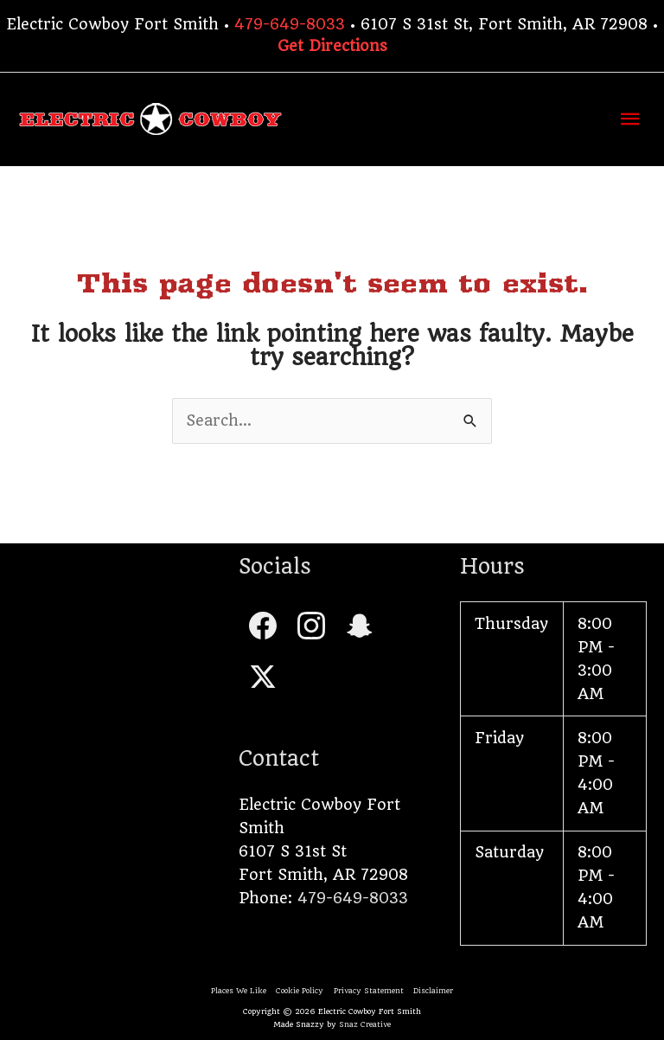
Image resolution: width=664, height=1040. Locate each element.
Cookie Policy (299, 990)
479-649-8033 (289, 24)
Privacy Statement (369, 990)
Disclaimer (433, 990)
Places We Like (238, 990)
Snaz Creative (365, 1024)
